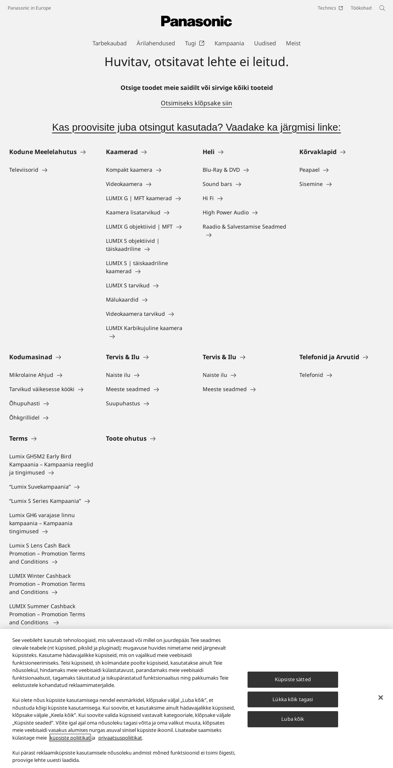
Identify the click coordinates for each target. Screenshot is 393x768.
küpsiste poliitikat (70, 742)
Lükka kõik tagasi (292, 703)
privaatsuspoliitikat (120, 742)
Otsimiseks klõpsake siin (196, 103)
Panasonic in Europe (29, 8)
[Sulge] (380, 701)
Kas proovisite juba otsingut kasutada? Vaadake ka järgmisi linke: (196, 127)
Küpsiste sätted (293, 683)
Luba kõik (292, 723)
